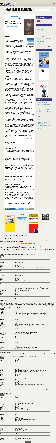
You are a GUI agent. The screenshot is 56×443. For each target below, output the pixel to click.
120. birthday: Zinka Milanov (43, 107)
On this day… (40, 4)
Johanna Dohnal (41, 36)
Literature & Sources (14, 26)
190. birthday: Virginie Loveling (44, 104)
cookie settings (26, 235)
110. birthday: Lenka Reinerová (44, 111)
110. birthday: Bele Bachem (43, 109)
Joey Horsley (31, 138)
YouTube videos (3, 300)
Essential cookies (4, 253)
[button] (30, 39)
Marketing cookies (4, 388)
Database (33, 4)
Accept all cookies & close (28, 243)
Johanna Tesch (41, 33)
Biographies (27, 4)
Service (50, 4)
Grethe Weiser (41, 34)
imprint (14, 235)
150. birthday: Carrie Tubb (43, 102)
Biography (7, 26)
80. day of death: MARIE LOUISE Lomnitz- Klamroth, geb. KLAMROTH (43, 122)
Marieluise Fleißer (14, 16)
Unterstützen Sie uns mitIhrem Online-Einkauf (22, 218)
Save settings (28, 442)
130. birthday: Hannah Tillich (43, 106)
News (46, 4)
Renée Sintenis (41, 41)
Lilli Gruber (40, 31)
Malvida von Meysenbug (43, 45)
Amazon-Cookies (38, 410)
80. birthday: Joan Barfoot (43, 113)
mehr (49, 46)
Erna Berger (40, 43)
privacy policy (19, 235)
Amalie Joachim (41, 29)
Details (2, 256)
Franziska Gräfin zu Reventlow (44, 27)
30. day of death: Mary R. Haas (44, 125)
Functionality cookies (5, 352)
